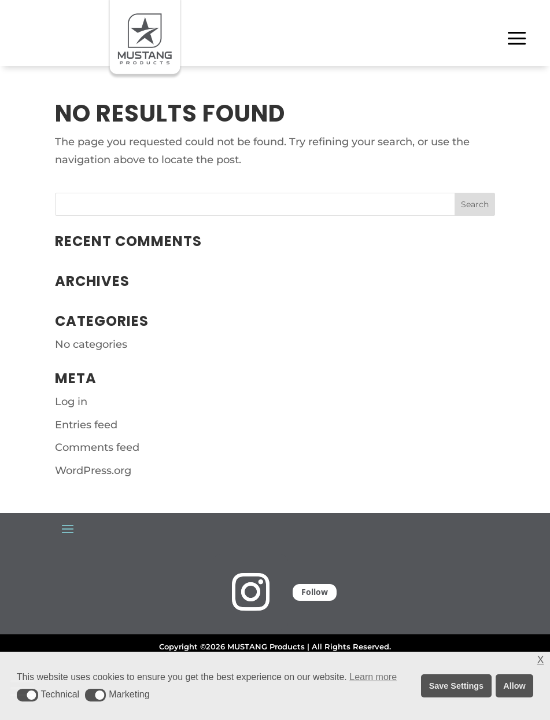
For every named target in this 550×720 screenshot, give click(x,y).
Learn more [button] (373, 677)
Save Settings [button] (456, 685)
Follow (314, 591)
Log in (71, 401)
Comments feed (97, 447)
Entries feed (86, 424)
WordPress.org (93, 470)
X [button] (540, 660)
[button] (27, 695)
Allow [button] (514, 685)
